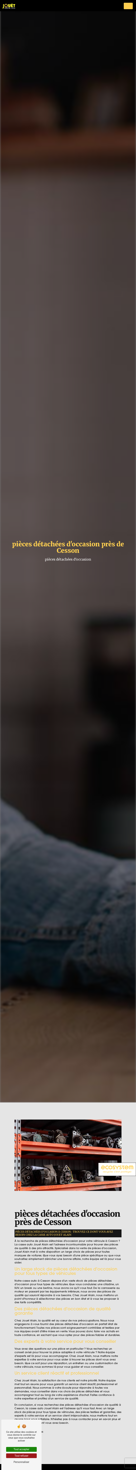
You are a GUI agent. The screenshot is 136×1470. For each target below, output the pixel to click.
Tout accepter (21, 1449)
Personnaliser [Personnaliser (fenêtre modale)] (21, 1462)
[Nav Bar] (128, 6)
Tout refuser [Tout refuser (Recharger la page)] (21, 1455)
